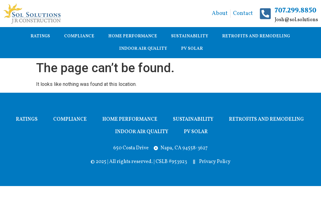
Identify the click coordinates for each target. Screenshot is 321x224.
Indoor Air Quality (143, 49)
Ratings (40, 36)
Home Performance (132, 36)
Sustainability (189, 36)
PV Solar (192, 49)
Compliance (79, 36)
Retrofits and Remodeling (256, 36)
